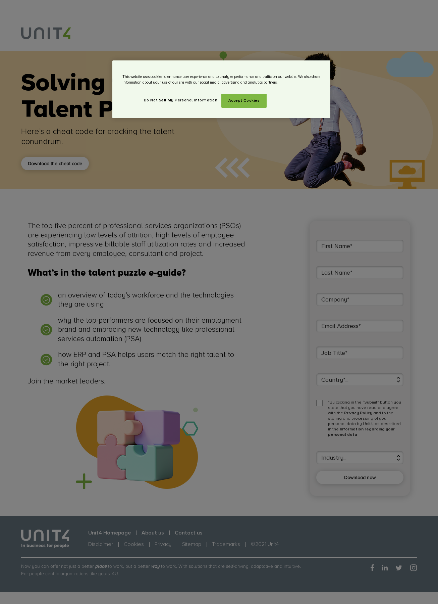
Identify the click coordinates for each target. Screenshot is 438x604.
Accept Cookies (244, 100)
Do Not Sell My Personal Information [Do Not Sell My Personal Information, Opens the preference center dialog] (181, 100)
